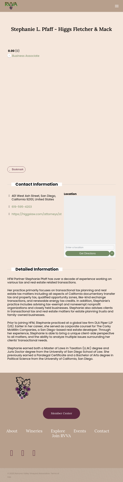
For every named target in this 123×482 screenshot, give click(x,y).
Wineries (34, 431)
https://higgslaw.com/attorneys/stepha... (41, 214)
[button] (117, 6)
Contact (101, 431)
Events (80, 431)
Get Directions (87, 253)
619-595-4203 (22, 207)
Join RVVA (61, 435)
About (11, 431)
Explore (58, 431)
